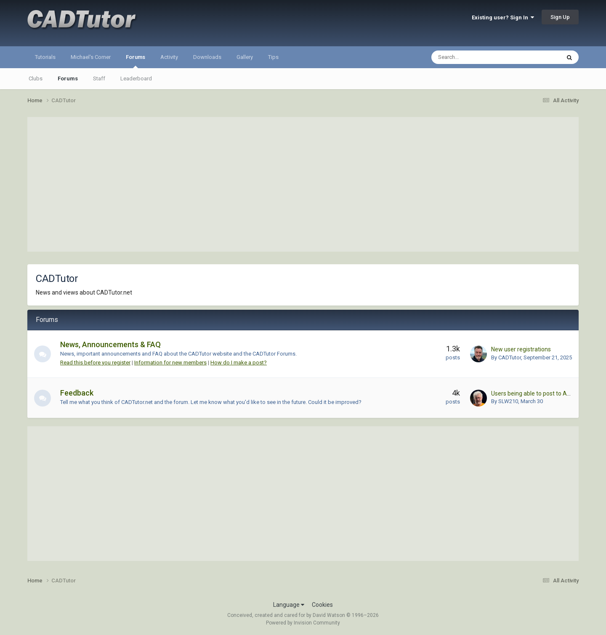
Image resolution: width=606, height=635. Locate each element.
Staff (99, 78)
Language (288, 604)
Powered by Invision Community (303, 623)
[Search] (474, 57)
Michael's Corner (91, 57)
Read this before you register (95, 362)
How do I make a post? (238, 362)
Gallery (245, 57)
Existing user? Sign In (503, 17)
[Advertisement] (303, 184)
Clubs (36, 78)
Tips (273, 57)
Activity (169, 57)
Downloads (207, 57)
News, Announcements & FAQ (110, 344)
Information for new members (170, 362)
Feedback (76, 392)
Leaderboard (136, 78)
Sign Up (560, 17)
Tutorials (45, 57)
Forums (135, 61)
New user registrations (521, 349)
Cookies (322, 604)
